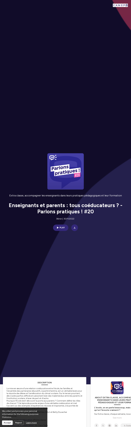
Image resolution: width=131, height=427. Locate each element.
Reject (18, 422)
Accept (7, 422)
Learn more (31, 422)
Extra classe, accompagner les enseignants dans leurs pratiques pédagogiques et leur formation (65, 195)
